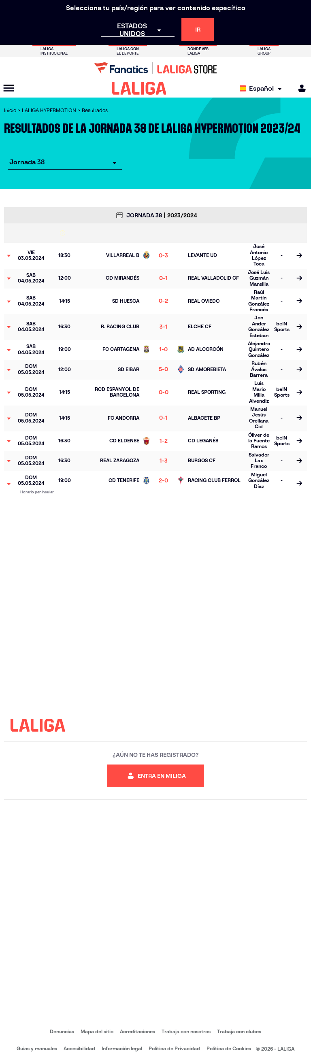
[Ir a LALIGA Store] (155, 68)
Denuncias (62, 1031)
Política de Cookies (229, 1048)
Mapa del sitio (97, 1031)
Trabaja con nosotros (186, 1031)
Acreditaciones (137, 1031)
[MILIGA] (299, 88)
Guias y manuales (37, 1048)
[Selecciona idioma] (262, 88)
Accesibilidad (79, 1048)
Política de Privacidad (174, 1048)
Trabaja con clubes (239, 1031)
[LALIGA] (139, 88)
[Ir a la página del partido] (299, 255)
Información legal (122, 1048)
